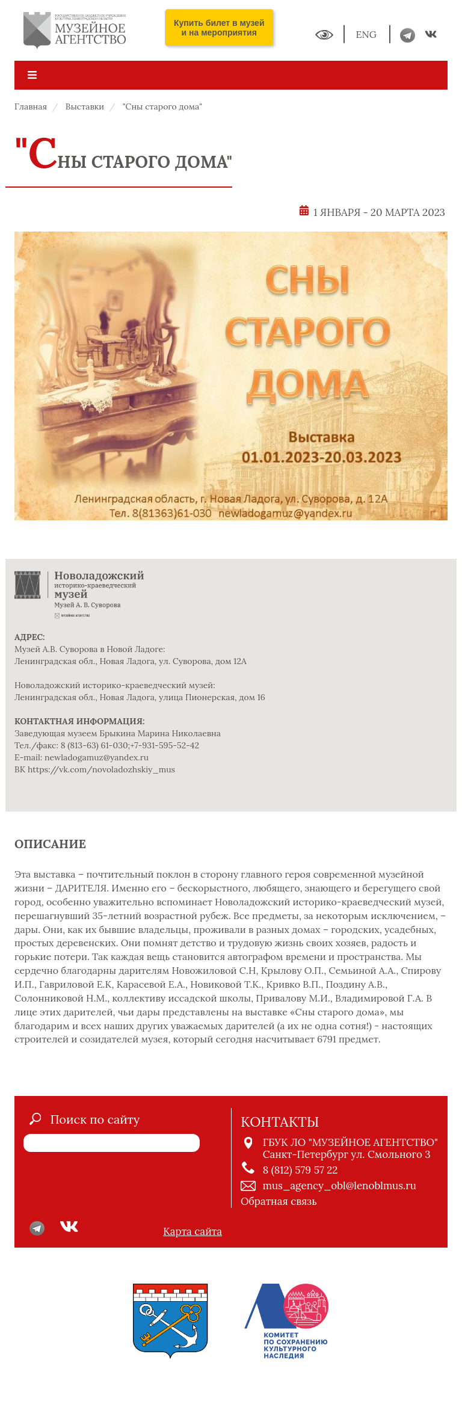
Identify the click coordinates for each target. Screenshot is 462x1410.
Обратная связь (279, 1201)
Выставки (85, 106)
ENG (367, 34)
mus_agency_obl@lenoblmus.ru (339, 1185)
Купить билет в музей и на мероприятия (219, 27)
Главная (30, 106)
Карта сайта (192, 1231)
